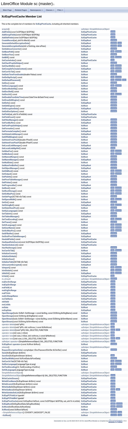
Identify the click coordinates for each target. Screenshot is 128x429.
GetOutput (6, 174)
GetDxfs (5, 103)
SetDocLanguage (9, 364)
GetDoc (5, 83)
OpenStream (7, 319)
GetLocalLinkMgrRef (10, 148)
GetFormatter (7, 128)
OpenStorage (7, 313)
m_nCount (6, 279)
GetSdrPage (7, 197)
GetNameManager (9, 160)
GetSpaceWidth (8, 199)
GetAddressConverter (11, 49)
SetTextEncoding (9, 367)
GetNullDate (7, 162)
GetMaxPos (7, 151)
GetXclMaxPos (8, 231)
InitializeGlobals (9, 256)
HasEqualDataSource (11, 242)
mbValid (5, 302)
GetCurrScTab (8, 72)
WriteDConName (9, 381)
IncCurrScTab (7, 251)
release (5, 347)
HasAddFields (8, 239)
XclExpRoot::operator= (11, 344)
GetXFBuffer (7, 233)
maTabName (7, 299)
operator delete (8, 324)
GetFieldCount (8, 117)
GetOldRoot (7, 171)
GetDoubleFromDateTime (12, 97)
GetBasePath (7, 52)
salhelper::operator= (10, 341)
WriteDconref (7, 384)
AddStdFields (7, 38)
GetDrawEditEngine (10, 100)
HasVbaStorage (8, 248)
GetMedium (7, 154)
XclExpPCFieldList (9, 395)
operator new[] (8, 339)
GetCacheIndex (8, 60)
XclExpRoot (86, 40)
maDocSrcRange (9, 282)
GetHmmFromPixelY (10, 143)
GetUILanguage (8, 225)
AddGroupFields (9, 35)
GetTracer (6, 222)
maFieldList (7, 287)
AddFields (6, 32)
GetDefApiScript (9, 77)
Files (60, 10)
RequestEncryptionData (12, 350)
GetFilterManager (9, 120)
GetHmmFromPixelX (10, 140)
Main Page (7, 10)
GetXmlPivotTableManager (13, 236)
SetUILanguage (8, 370)
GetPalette (6, 177)
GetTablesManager (10, 216)
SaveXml (5, 356)
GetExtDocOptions (9, 111)
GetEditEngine (8, 106)
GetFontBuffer (8, 123)
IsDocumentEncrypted (11, 265)
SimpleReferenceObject (12, 373)
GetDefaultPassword (10, 80)
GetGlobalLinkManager (11, 134)
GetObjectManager (10, 168)
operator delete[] (9, 330)
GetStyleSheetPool (10, 208)
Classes (50, 10)
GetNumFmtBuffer (10, 165)
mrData (5, 307)
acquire (5, 29)
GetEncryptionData (10, 109)
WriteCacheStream (10, 378)
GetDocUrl (6, 94)
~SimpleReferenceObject (12, 412)
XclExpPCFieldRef (9, 398)
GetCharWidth (8, 66)
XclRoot (84, 52)
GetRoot (5, 188)
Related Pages (21, 10)
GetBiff (5, 57)
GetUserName (8, 228)
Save (4, 353)
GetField (5, 114)
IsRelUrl (5, 273)
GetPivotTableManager (11, 180)
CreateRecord (8, 40)
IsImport (5, 268)
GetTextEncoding (9, 219)
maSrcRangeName (10, 296)
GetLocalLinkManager (11, 145)
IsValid (5, 276)
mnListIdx (6, 304)
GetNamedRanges (9, 157)
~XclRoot (6, 415)
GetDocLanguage (9, 86)
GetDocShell (7, 91)
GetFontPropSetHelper (11, 126)
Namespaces (36, 10)
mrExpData (6, 310)
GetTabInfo (6, 214)
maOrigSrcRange (9, 290)
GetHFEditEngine (9, 137)
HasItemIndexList (9, 245)
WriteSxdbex (7, 390)
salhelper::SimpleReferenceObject (95, 29)
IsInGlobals (7, 270)
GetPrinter (6, 182)
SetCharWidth (8, 358)
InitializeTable (8, 262)
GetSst (5, 202)
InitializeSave (7, 259)
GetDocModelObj (9, 89)
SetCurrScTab (8, 361)
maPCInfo (6, 293)
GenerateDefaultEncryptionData (15, 43)
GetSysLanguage (9, 211)
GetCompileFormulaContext (14, 69)
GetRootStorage (8, 191)
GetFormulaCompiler (11, 131)
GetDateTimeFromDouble (12, 74)
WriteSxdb (6, 387)
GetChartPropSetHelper (12, 63)
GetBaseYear (7, 55)
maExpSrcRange (9, 285)
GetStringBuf (7, 205)
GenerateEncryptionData (12, 46)
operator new (7, 333)
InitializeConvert (9, 253)
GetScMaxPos (8, 194)
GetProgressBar (8, 185)
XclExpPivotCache (43, 24)
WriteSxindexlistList (10, 393)
